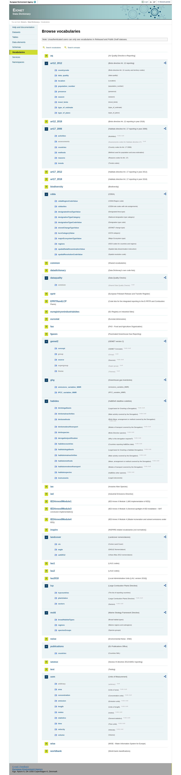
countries (62, 147)
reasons (61, 158)
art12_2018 (56, 121)
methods (62, 152)
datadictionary (58, 270)
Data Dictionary (33, 22)
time (60, 723)
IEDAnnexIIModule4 (60, 519)
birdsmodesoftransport (68, 427)
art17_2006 (56, 129)
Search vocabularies (53, 47)
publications (57, 646)
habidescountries (65, 444)
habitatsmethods (65, 461)
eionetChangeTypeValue (68, 228)
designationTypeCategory (69, 217)
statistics (62, 718)
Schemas (16, 47)
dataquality (56, 278)
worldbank (56, 751)
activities (62, 136)
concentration (64, 695)
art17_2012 (56, 172)
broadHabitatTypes (66, 620)
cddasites (62, 206)
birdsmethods (64, 419)
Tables (15, 37)
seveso (54, 662)
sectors (61, 604)
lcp (52, 585)
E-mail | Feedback (20, 767)
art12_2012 (56, 63)
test (52, 669)
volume (61, 735)
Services (16, 57)
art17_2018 (56, 179)
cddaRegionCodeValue (68, 201)
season (61, 97)
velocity (61, 729)
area (60, 689)
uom (52, 676)
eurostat (54, 319)
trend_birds (63, 102)
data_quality (63, 75)
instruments (63, 478)
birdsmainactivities (66, 414)
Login (146, 2)
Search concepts (74, 47)
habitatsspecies (65, 472)
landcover (55, 537)
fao (52, 326)
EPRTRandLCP (58, 301)
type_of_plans (64, 113)
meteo (60, 712)
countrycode (63, 70)
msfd (53, 612)
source (61, 360)
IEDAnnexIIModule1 (60, 501)
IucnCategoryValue (66, 233)
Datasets (16, 32)
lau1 (52, 563)
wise (52, 743)
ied (52, 494)
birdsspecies (63, 432)
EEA (24, 2)
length (60, 706)
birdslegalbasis (64, 408)
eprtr (52, 294)
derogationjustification (68, 438)
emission (62, 701)
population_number (66, 86)
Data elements (18, 42)
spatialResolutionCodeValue (70, 254)
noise (53, 639)
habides (54, 401)
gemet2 (54, 341)
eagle (60, 549)
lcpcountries (63, 593)
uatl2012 (61, 555)
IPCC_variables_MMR (67, 392)
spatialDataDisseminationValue (71, 249)
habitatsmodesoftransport (69, 466)
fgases (54, 334)
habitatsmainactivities (67, 455)
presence (62, 91)
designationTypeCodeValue (70, 222)
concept (61, 348)
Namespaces (18, 62)
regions (61, 244)
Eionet (23, 22)
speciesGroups (64, 630)
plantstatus (63, 598)
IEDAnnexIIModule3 (60, 509)
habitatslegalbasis (66, 449)
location (61, 81)
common (55, 263)
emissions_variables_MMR (69, 387)
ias (51, 486)
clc (59, 544)
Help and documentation (23, 27)
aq (51, 55)
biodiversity (56, 186)
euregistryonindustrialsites (64, 312)
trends (61, 163)
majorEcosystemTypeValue (69, 238)
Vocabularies (18, 52)
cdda (53, 194)
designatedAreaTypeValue (69, 212)
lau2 (52, 571)
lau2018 (54, 578)
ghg (52, 380)
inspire (54, 530)
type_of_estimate (65, 107)
